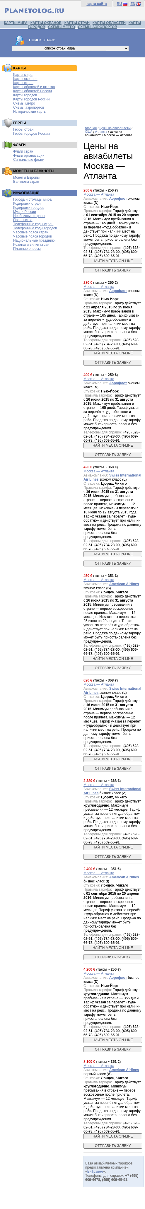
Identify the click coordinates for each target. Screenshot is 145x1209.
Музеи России (24, 212)
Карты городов (25, 95)
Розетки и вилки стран (31, 245)
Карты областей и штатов (34, 87)
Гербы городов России (31, 134)
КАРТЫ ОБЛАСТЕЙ (109, 23)
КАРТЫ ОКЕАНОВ (46, 23)
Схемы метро (24, 103)
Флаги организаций (29, 155)
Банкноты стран (26, 182)
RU (119, 4)
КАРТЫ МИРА (15, 23)
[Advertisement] (112, 89)
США (88, 131)
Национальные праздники (34, 240)
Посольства (23, 220)
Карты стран (23, 83)
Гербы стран (23, 129)
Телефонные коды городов (35, 228)
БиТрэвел (95, 1171)
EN (132, 4)
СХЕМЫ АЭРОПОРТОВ (97, 27)
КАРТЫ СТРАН (77, 23)
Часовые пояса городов (32, 236)
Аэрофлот (118, 199)
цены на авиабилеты (114, 128)
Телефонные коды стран (33, 224)
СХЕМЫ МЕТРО (61, 27)
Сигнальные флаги (28, 160)
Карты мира (23, 75)
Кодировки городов (28, 208)
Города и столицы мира (32, 199)
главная (91, 128)
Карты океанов (25, 79)
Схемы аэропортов (28, 107)
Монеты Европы (26, 177)
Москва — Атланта (98, 194)
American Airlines (124, 584)
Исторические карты (30, 112)
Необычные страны (29, 216)
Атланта (101, 131)
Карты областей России (32, 91)
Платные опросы (27, 249)
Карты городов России (31, 99)
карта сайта (96, 4)
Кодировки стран (27, 204)
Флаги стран (23, 151)
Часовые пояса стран (30, 232)
